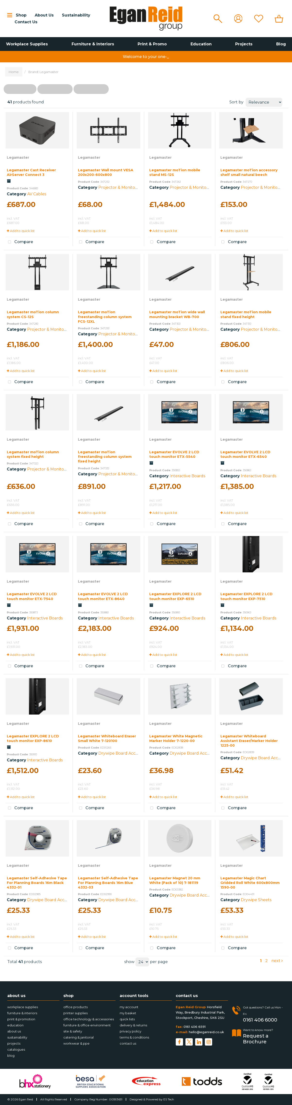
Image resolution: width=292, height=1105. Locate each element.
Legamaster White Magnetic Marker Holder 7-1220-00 (175, 738)
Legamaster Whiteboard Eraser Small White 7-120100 (107, 738)
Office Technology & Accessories (88, 1019)
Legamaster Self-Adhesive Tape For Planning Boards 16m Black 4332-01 (37, 883)
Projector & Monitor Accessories (128, 187)
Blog (281, 44)
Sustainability (76, 15)
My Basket (128, 1013)
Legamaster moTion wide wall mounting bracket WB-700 (177, 314)
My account (129, 1007)
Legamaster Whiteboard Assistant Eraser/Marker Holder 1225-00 (249, 741)
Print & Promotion (21, 1019)
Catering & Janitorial (78, 1037)
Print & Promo (152, 44)
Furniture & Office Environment (87, 1025)
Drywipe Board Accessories (124, 753)
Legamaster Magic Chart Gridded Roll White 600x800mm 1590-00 (250, 883)
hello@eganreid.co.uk (206, 1032)
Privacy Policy (130, 1031)
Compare (19, 242)
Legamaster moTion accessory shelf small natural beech (248, 172)
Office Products (75, 1007)
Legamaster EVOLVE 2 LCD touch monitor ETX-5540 (174, 454)
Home (14, 72)
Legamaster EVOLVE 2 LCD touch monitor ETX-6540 (245, 454)
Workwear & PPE (76, 1043)
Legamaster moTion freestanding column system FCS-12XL (105, 316)
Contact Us (26, 22)
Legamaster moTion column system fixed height (33, 454)
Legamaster (18, 157)
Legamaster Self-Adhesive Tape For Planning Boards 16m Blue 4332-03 (108, 883)
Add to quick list (21, 231)
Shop (21, 15)
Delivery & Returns (133, 1025)
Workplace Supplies (27, 44)
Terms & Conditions (134, 1037)
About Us (44, 15)
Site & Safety (72, 1031)
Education (201, 44)
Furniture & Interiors (93, 44)
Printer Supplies (75, 1013)
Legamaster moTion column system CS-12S (33, 314)
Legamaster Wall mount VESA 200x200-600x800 (105, 172)
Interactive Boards (187, 476)
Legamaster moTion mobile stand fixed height (245, 314)
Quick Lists (127, 1019)
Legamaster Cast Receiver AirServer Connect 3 (31, 172)
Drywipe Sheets (256, 900)
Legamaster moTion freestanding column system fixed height (105, 456)
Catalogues (16, 1049)
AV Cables (36, 194)
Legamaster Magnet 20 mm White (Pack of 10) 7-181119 (174, 880)
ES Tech (168, 1099)
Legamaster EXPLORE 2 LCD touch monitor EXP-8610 (33, 738)
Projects (243, 44)
